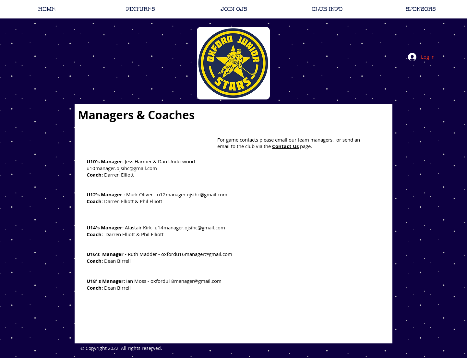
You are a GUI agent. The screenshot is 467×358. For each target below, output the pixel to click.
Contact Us (285, 146)
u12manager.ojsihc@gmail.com (192, 194)
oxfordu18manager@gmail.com (186, 281)
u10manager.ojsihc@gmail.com (122, 168)
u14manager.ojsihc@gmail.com (190, 227)
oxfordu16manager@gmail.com (196, 254)
